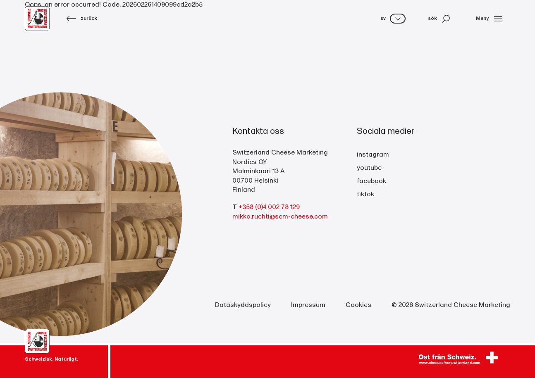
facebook (371, 180)
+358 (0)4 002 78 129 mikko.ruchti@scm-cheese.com (280, 211)
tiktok (365, 194)
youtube (369, 167)
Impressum (308, 304)
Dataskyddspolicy (243, 304)
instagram (373, 154)
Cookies (358, 304)
